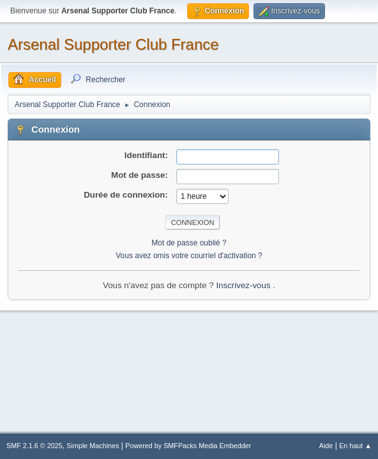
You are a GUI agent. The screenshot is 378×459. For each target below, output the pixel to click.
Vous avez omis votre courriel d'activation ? (189, 255)
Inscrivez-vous (244, 285)
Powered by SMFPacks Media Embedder (188, 445)
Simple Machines (92, 445)
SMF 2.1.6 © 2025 (34, 445)
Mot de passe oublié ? (188, 242)
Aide (326, 445)
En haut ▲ (355, 445)
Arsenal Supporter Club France (113, 44)
